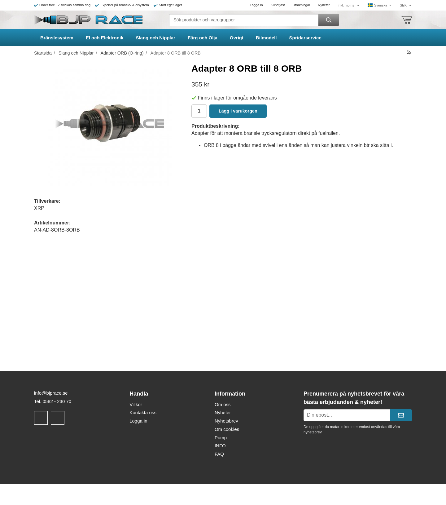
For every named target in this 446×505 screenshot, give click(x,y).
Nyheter (324, 5)
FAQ (219, 454)
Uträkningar (301, 5)
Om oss (223, 404)
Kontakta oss (142, 412)
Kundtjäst (278, 5)
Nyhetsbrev (226, 420)
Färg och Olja (202, 37)
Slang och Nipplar (155, 37)
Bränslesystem (56, 37)
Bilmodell (266, 37)
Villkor (135, 404)
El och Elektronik (105, 37)
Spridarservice (305, 37)
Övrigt (236, 37)
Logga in (256, 5)
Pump (221, 437)
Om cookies (227, 429)
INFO (220, 445)
